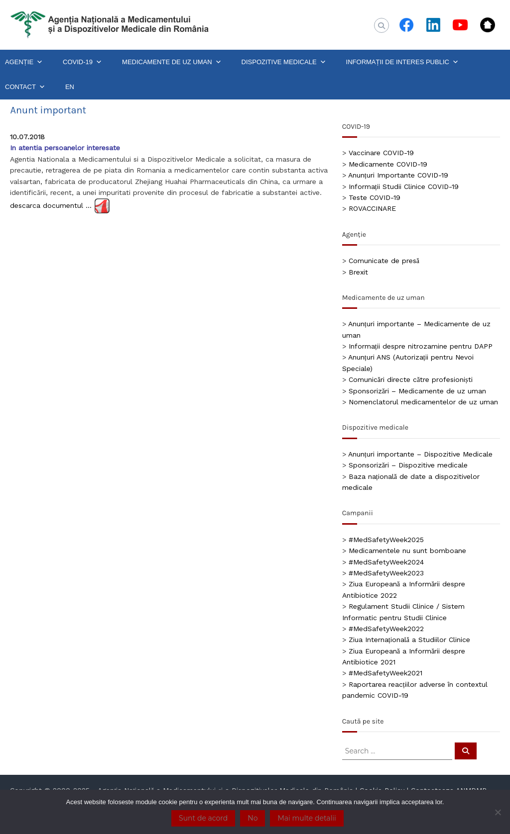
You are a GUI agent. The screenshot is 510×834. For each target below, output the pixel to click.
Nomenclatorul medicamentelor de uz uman (423, 402)
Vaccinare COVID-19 (381, 153)
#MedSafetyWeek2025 (386, 540)
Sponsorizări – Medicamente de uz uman (417, 391)
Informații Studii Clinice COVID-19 (404, 186)
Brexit (358, 272)
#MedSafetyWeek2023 (386, 573)
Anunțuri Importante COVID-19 (398, 175)
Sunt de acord (203, 818)
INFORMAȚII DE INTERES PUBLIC (402, 62)
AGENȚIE (24, 62)
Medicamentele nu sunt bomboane (407, 551)
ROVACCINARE (372, 208)
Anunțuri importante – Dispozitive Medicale (420, 454)
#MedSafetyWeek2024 (386, 562)
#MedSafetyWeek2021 (385, 673)
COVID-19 (82, 62)
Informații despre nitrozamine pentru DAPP (421, 346)
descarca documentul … (51, 205)
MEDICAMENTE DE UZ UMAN (172, 62)
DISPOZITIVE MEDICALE (284, 62)
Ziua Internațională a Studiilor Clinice (409, 640)
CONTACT (25, 87)
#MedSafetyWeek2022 (386, 629)
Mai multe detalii (306, 818)
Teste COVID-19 (374, 197)
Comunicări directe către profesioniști (411, 379)
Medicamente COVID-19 (388, 164)
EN (69, 87)
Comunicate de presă (384, 261)
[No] (498, 812)
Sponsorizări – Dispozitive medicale (408, 465)
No (252, 818)
